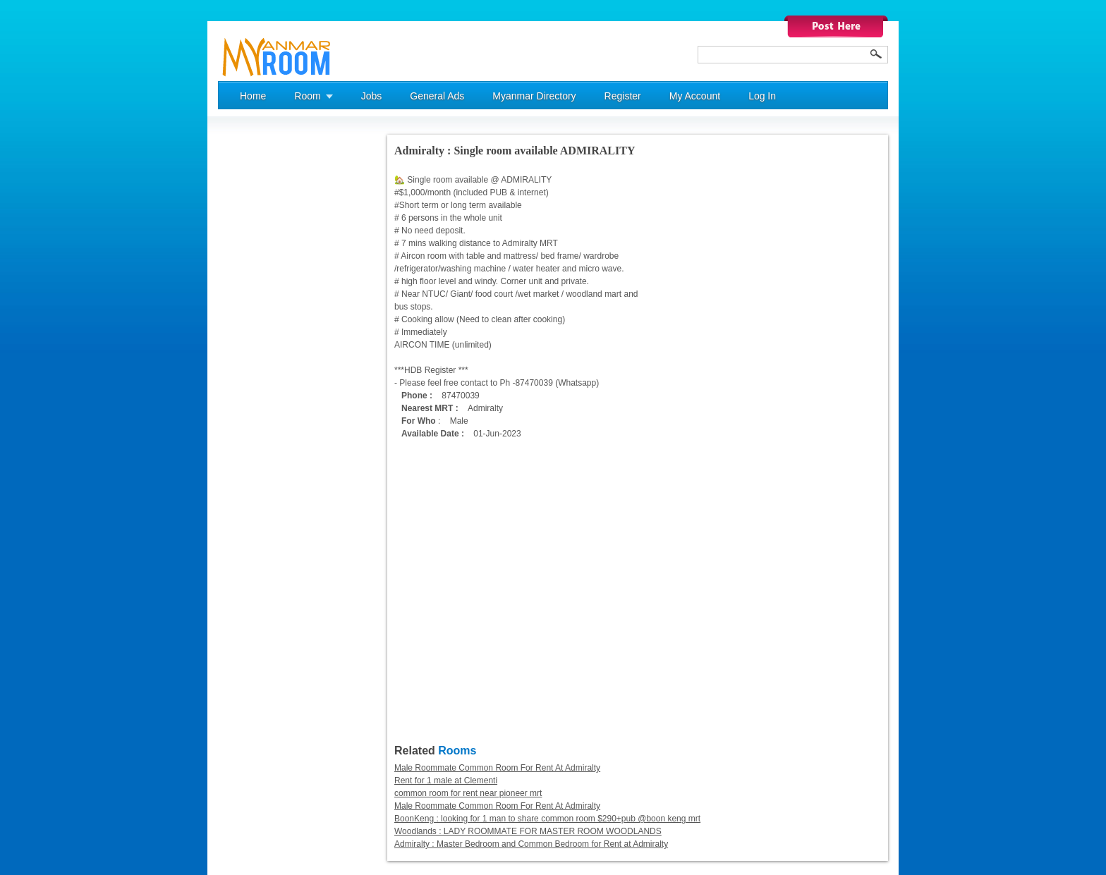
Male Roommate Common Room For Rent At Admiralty (497, 768)
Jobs (371, 96)
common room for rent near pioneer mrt (468, 793)
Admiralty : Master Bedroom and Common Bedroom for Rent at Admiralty (531, 844)
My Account (694, 96)
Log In (762, 96)
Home (253, 96)
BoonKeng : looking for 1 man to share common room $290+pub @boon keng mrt (547, 819)
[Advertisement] (274, 346)
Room (307, 96)
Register (622, 96)
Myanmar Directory (534, 96)
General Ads (437, 96)
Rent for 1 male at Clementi (445, 780)
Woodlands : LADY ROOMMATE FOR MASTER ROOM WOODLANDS (528, 831)
